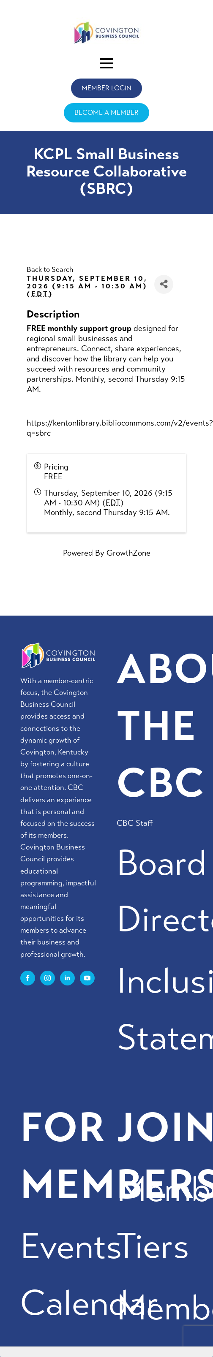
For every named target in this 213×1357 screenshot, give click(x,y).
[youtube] (87, 978)
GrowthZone (128, 553)
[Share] (163, 284)
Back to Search (50, 269)
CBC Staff (135, 823)
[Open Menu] (106, 63)
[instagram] (47, 978)
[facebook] (27, 978)
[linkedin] (67, 978)
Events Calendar (89, 1274)
